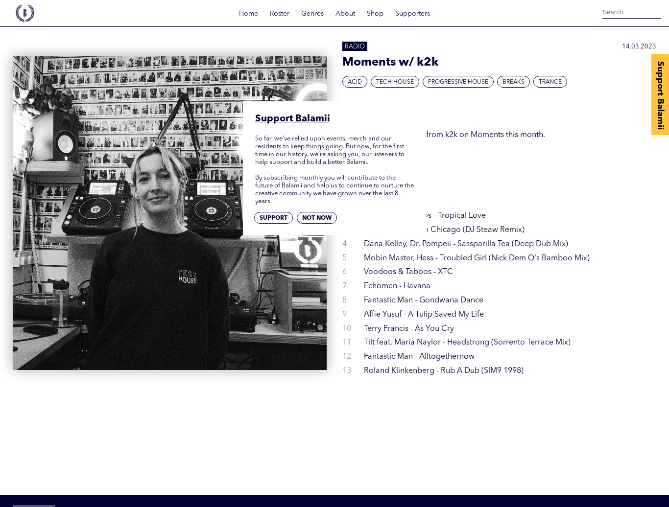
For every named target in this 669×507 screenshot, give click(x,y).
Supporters (412, 13)
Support (273, 218)
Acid (355, 82)
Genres (312, 13)
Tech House (395, 82)
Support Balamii (660, 95)
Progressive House (458, 82)
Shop (375, 13)
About (345, 13)
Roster (279, 13)
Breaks (513, 82)
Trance (550, 82)
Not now (317, 218)
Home (248, 13)
